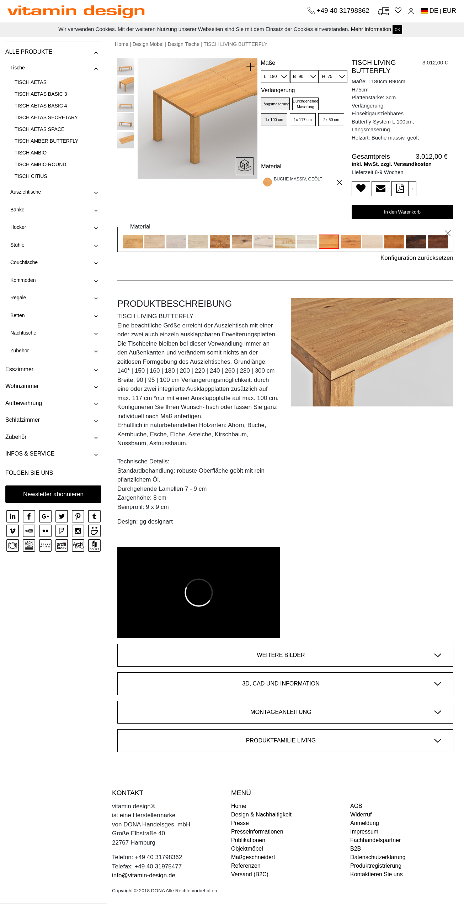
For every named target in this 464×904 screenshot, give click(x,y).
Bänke (17, 209)
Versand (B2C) (249, 874)
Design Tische (184, 44)
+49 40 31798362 (343, 10)
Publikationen (248, 840)
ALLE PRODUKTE (28, 52)
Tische (17, 67)
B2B (355, 849)
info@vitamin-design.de (143, 875)
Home (121, 44)
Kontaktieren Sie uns (376, 874)
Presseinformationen (257, 832)
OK (397, 30)
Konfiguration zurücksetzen (416, 257)
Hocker (18, 227)
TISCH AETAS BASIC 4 (41, 106)
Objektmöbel (247, 849)
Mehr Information (371, 29)
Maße (268, 63)
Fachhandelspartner (375, 840)
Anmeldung (364, 823)
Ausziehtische (25, 192)
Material (271, 166)
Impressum (364, 832)
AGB (356, 806)
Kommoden (23, 280)
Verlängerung (278, 90)
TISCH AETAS (31, 82)
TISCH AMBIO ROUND (40, 164)
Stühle (17, 245)
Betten (17, 315)
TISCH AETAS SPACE (39, 129)
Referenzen (246, 866)
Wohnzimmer (22, 386)
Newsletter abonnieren (53, 494)
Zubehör (19, 350)
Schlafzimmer (22, 420)
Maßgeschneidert (253, 857)
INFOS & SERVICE (29, 454)
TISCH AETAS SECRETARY (46, 117)
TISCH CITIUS (31, 176)
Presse (240, 823)
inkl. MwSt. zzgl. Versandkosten (392, 164)
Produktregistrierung (375, 866)
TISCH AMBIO (31, 153)
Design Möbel (148, 44)
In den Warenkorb (402, 212)
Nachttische (23, 333)
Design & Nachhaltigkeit (261, 814)
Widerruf (361, 814)
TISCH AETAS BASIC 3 (41, 94)
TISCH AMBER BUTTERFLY (46, 141)
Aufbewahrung (23, 403)
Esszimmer (19, 369)
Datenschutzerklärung (378, 857)
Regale (18, 297)
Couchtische (24, 262)
